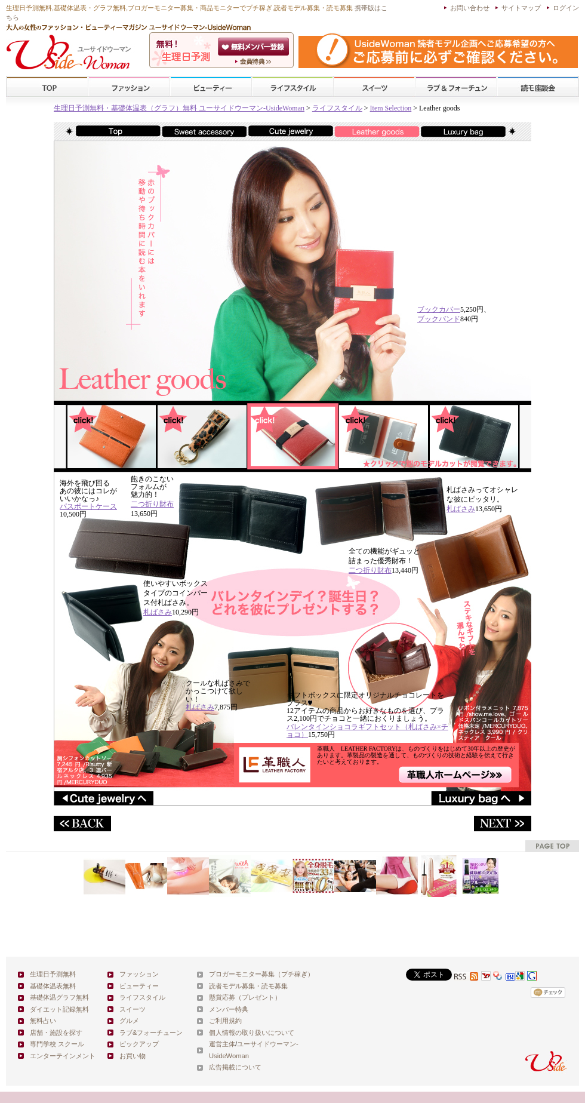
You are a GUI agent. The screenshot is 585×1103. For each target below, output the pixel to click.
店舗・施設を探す (56, 1032)
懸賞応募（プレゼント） (245, 997)
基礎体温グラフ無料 (59, 997)
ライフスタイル (292, 87)
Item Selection (391, 108)
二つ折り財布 (152, 504)
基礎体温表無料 (53, 986)
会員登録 (254, 47)
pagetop (552, 846)
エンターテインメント (63, 1055)
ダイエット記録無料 (59, 1009)
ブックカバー (438, 309)
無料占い (43, 1020)
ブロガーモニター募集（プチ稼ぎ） (261, 974)
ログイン (566, 7)
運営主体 (222, 1043)
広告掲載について (235, 1067)
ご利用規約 (225, 1020)
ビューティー (210, 87)
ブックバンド (438, 319)
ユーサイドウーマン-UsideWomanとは (254, 61)
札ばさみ (461, 509)
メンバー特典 (228, 1009)
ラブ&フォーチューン (456, 87)
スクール (537, 87)
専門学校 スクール (57, 1043)
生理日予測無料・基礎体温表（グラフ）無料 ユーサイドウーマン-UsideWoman (179, 108)
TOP (47, 87)
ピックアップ (139, 1043)
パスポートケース (88, 506)
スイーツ (374, 87)
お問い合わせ (469, 7)
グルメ (129, 1020)
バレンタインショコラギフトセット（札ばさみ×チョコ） (367, 731)
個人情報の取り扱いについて (251, 1032)
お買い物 (132, 1055)
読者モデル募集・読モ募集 (248, 986)
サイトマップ (521, 7)
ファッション (129, 87)
